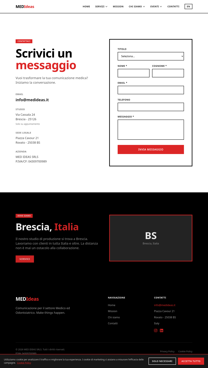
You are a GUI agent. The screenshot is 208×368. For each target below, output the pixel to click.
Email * (122, 82)
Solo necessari (162, 361)
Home (86, 6)
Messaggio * (126, 116)
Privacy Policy (167, 351)
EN (188, 6)
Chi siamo (137, 6)
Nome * (122, 65)
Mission (118, 6)
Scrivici (25, 260)
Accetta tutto (191, 361)
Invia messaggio (150, 149)
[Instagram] (155, 330)
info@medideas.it (32, 99)
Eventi (156, 6)
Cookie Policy (185, 351)
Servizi (101, 6)
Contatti (173, 6)
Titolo (122, 49)
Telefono (124, 99)
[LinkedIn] (161, 330)
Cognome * (159, 65)
